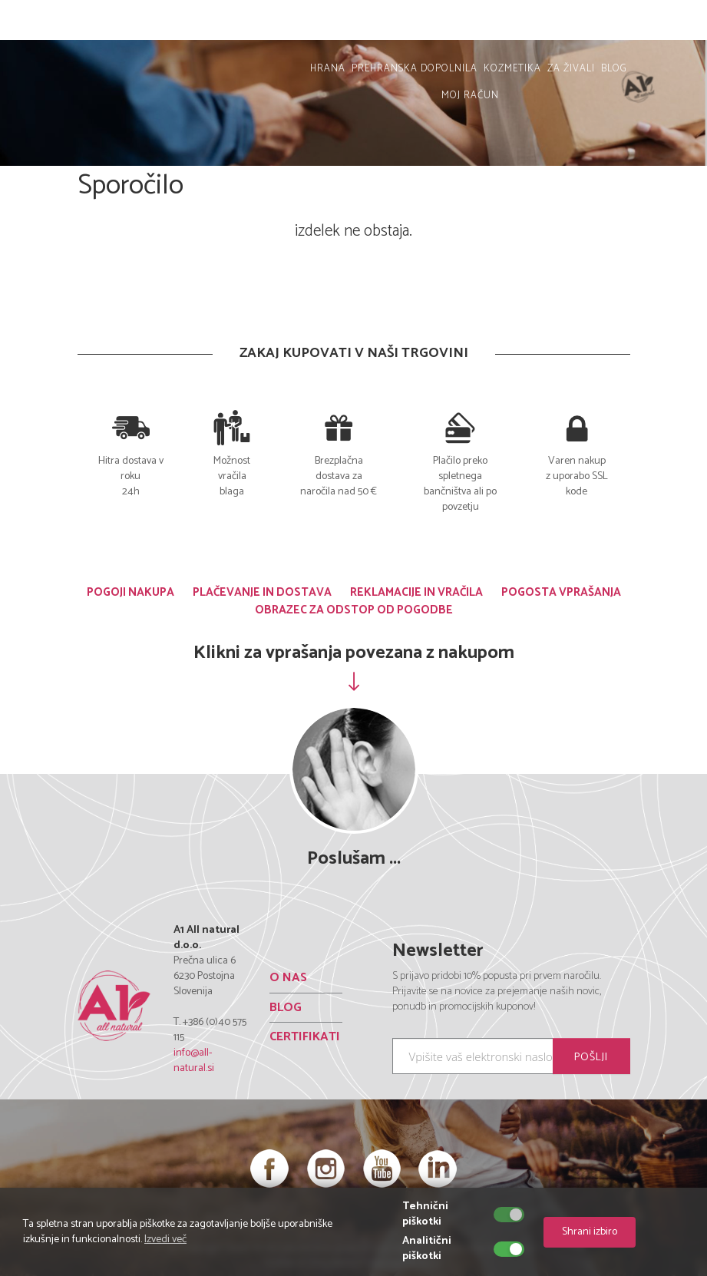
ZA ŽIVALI (571, 69)
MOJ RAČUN (659, 23)
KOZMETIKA (512, 69)
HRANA (327, 69)
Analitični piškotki (426, 1249)
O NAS (288, 977)
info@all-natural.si (193, 1060)
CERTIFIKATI (304, 1036)
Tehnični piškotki (425, 1214)
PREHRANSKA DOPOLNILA (414, 69)
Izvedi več (165, 1239)
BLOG (614, 69)
